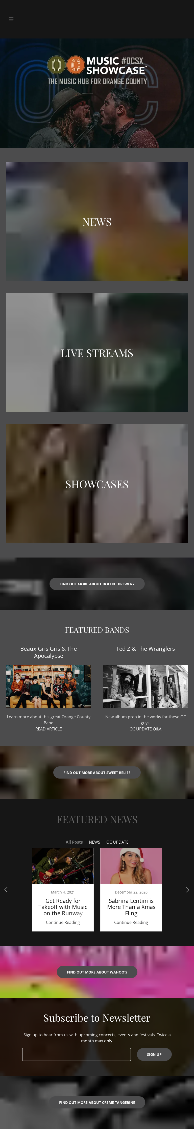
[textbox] (76, 1054)
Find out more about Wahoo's (97, 972)
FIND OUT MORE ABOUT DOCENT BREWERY (97, 584)
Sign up (154, 1054)
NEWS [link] (94, 842)
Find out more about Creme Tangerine (97, 1102)
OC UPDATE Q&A (145, 729)
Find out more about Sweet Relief (97, 772)
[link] (63, 889)
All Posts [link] (74, 842)
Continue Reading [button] (63, 922)
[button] (14, 19)
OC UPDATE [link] (117, 842)
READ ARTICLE (48, 729)
